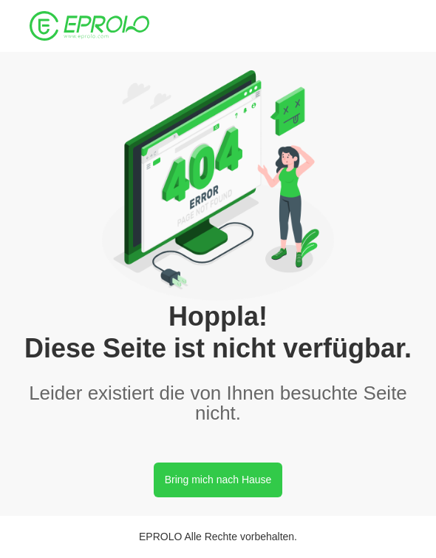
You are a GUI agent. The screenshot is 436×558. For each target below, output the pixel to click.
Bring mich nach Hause (218, 479)
